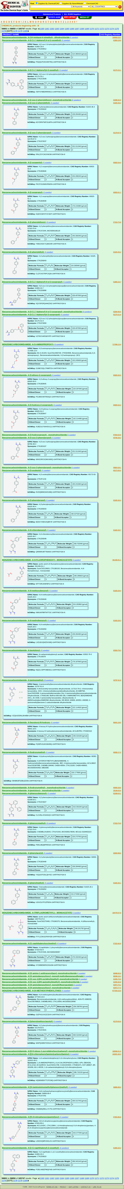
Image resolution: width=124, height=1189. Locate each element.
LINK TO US (97, 1187)
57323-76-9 (117, 823)
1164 (62, 29)
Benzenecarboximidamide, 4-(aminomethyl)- (23, 680)
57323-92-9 (117, 943)
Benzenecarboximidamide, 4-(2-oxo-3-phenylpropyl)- (27, 133)
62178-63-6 (117, 1021)
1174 (111, 29)
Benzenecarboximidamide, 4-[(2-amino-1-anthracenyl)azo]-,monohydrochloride (39, 973)
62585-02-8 (117, 100)
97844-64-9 (117, 435)
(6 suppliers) (48, 680)
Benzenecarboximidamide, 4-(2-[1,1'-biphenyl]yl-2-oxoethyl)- (30, 70)
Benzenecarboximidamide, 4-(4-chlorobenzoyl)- (24, 530)
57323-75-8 (117, 222)
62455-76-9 (117, 979)
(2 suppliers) (76, 100)
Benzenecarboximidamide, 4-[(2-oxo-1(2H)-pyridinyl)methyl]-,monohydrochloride (40, 979)
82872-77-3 (117, 988)
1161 (47, 29)
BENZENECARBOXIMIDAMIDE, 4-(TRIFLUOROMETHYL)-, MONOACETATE (37, 913)
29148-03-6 (117, 790)
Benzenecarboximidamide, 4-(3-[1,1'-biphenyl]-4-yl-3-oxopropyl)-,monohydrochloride (42, 311)
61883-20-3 (117, 1148)
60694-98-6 (117, 853)
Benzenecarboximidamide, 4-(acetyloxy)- (21, 650)
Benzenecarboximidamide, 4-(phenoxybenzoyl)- (24, 793)
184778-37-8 (116, 913)
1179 (20, 31)
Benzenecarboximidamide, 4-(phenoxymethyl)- (24, 823)
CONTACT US (86, 1187)
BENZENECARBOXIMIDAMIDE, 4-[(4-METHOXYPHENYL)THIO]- (32, 990)
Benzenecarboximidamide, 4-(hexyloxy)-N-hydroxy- (26, 722)
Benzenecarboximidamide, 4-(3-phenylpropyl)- (24, 500)
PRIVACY (63, 1187)
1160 (42, 29)
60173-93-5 (117, 470)
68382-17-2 (117, 752)
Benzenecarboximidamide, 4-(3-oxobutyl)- (22, 470)
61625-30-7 (117, 530)
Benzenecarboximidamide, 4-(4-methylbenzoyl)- (24, 620)
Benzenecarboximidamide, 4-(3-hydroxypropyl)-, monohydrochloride (34, 435)
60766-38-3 (117, 438)
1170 (92, 29)
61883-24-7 (117, 282)
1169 (87, 29)
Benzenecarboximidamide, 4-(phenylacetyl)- (23, 853)
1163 (57, 29)
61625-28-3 (117, 620)
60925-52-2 (117, 405)
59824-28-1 (117, 467)
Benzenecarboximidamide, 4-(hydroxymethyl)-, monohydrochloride (34, 787)
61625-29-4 (117, 591)
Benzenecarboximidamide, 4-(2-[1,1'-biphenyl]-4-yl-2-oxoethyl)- (31, 40)
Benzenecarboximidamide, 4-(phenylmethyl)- (23, 883)
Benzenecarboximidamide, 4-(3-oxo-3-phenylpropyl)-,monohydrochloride (36, 467)
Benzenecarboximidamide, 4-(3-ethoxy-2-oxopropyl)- (27, 375)
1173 (106, 29)
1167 (77, 29)
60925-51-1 (117, 192)
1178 (15, 31)
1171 (96, 29)
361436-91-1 (116, 560)
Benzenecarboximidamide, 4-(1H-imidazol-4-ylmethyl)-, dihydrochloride (35, 37)
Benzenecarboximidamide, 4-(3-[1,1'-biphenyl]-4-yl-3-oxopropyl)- (32, 282)
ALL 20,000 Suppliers (72, 14)
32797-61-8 (117, 680)
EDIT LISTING (74, 1187)
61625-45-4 (117, 500)
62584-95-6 (117, 312)
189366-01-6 (116, 1051)
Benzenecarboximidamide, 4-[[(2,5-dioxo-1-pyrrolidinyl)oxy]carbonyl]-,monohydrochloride (44, 1051)
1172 (102, 29)
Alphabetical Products (52, 14)
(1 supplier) (73, 37)
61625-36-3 (117, 103)
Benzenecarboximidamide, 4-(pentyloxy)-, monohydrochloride (31, 790)
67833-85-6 (117, 1117)
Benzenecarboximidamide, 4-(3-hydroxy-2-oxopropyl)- (27, 405)
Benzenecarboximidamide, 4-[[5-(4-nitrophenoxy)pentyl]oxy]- (31, 1117)
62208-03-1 (117, 793)
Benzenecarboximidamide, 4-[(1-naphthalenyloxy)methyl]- (29, 943)
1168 (82, 29)
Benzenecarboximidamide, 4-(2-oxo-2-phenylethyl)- (26, 103)
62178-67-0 (117, 133)
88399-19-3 (117, 976)
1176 (4, 31)
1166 (72, 29)
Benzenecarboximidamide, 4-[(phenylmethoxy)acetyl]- (27, 1021)
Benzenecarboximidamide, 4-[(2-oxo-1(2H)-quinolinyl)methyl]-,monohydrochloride (41, 982)
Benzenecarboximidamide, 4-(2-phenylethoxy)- (24, 222)
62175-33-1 (117, 70)
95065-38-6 (117, 788)
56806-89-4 (117, 1087)
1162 (52, 29)
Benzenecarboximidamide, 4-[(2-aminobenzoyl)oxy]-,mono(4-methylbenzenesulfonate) (43, 976)
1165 (67, 29)
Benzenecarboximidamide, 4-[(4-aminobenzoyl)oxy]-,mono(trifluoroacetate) (37, 985)
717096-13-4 (116, 344)
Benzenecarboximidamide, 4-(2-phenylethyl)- (23, 252)
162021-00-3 (116, 1054)
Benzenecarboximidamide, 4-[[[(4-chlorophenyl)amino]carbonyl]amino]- (36, 1054)
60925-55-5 (117, 375)
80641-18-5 (117, 722)
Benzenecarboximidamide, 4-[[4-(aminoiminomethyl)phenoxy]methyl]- (35, 1087)
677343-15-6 (116, 991)
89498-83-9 (117, 973)
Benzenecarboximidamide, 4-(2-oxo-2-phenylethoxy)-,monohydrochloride (36, 100)
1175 (116, 29)
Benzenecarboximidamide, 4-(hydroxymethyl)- (24, 752)
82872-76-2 (117, 985)
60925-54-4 (117, 162)
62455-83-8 (117, 982)
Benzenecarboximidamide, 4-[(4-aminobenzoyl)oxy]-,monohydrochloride (36, 988)
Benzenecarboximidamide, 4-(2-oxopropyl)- (22, 192)
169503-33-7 (116, 37)
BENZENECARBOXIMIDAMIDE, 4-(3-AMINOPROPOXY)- (28, 344)
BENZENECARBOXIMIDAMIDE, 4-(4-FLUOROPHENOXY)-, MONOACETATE (37, 560)
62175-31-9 (117, 315)
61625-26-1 (117, 883)
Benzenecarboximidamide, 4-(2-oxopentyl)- (22, 162)
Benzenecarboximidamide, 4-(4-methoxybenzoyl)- (25, 590)
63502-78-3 (117, 650)
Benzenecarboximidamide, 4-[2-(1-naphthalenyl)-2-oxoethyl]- (30, 1148)
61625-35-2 (117, 252)
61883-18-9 (117, 40)
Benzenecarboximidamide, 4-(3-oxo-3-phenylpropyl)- (27, 438)
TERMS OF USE (52, 1187)
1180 (25, 31)
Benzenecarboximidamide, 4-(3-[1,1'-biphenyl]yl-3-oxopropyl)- (31, 314)
